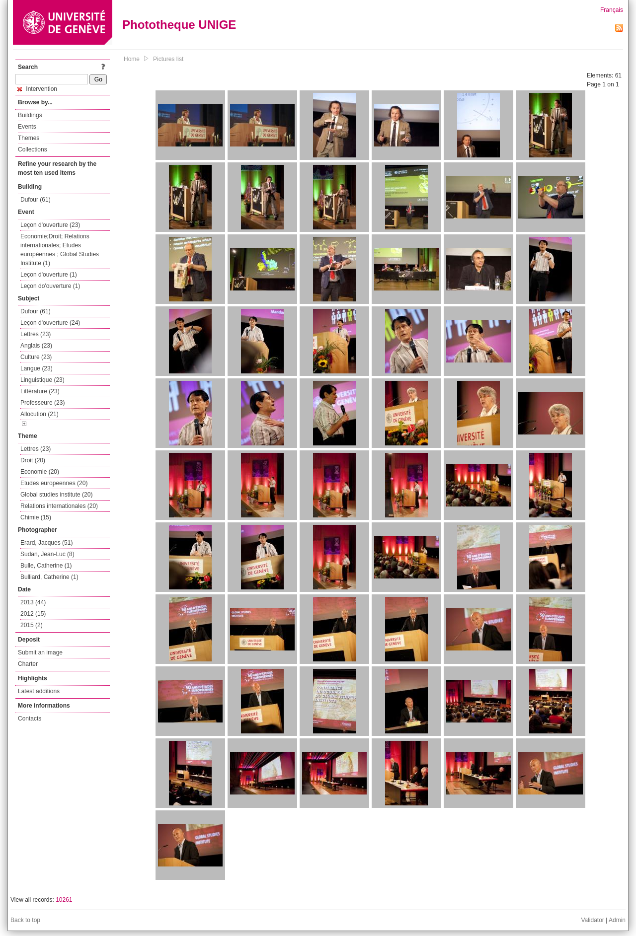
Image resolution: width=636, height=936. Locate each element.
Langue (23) (36, 368)
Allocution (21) (39, 414)
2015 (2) (31, 625)
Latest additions (39, 691)
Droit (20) (32, 460)
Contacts (29, 718)
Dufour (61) (35, 199)
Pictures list (168, 59)
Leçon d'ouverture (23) (50, 224)
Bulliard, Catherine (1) (49, 577)
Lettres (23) (35, 334)
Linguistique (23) (42, 379)
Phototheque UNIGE (179, 24)
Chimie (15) (35, 517)
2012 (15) (33, 613)
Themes (28, 138)
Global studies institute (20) (56, 494)
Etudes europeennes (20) (53, 483)
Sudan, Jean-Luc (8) (47, 554)
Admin (617, 920)
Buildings (30, 115)
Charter (28, 663)
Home (132, 59)
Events (27, 126)
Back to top (25, 920)
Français (611, 9)
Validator (592, 920)
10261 (64, 899)
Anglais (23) (36, 345)
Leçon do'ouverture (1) (50, 286)
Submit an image (40, 652)
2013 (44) (33, 602)
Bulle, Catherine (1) (46, 565)
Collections (32, 149)
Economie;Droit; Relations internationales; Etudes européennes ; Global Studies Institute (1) (59, 250)
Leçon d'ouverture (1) (48, 274)
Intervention (37, 88)
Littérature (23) (40, 391)
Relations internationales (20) (59, 506)
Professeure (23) (42, 402)
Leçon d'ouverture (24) (50, 322)
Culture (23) (36, 357)
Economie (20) (39, 471)
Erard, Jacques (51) (46, 542)
